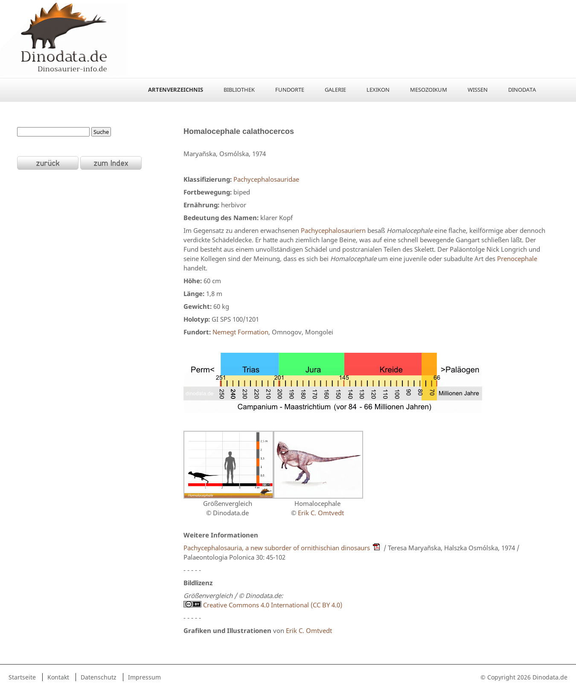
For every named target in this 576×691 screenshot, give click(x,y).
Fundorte (289, 89)
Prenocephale (517, 258)
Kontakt (58, 677)
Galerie (335, 89)
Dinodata (522, 89)
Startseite (22, 677)
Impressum (144, 677)
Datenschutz (98, 677)
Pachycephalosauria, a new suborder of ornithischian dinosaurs (276, 547)
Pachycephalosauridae (266, 179)
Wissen (478, 89)
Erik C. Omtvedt (321, 512)
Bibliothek (239, 89)
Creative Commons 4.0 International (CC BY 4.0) (262, 605)
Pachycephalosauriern (333, 230)
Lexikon (378, 89)
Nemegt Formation (240, 332)
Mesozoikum (428, 89)
